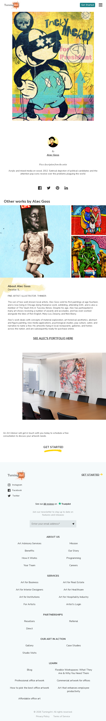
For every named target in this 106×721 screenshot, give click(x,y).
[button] (100, 5)
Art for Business (29, 582)
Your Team (29, 565)
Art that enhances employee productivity (73, 689)
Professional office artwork (29, 680)
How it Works (29, 558)
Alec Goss (53, 155)
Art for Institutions (29, 597)
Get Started (87, 5)
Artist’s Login (73, 604)
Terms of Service (61, 716)
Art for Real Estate (73, 582)
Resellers (29, 621)
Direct (29, 628)
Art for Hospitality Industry (73, 597)
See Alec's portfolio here (53, 338)
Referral (73, 621)
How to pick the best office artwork (29, 688)
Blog (29, 670)
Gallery (29, 645)
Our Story (73, 550)
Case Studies (73, 645)
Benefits (29, 550)
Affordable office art (29, 698)
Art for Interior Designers (29, 589)
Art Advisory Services (29, 543)
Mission (73, 543)
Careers (73, 565)
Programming (73, 558)
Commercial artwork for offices (73, 680)
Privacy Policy (42, 716)
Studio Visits (30, 653)
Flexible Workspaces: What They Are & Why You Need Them (73, 671)
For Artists (29, 604)
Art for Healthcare (74, 589)
